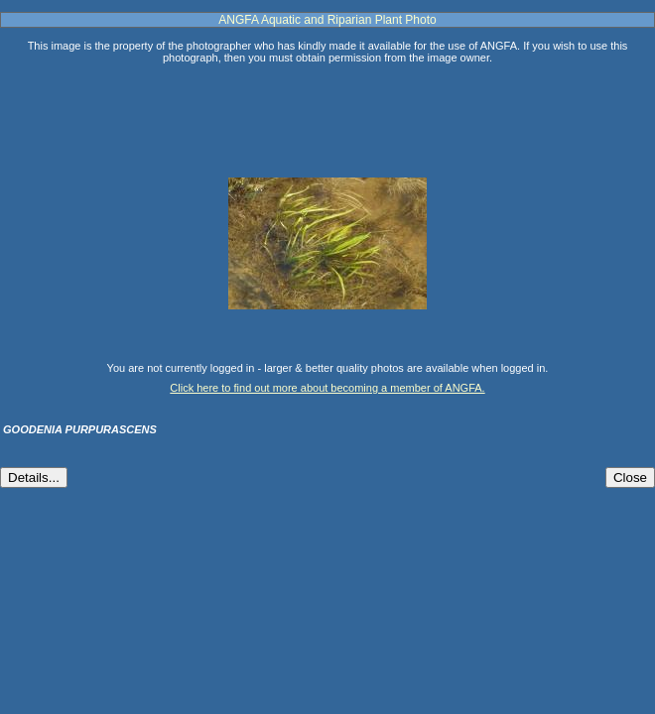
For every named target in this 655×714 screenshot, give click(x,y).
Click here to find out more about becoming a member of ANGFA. (327, 388)
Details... (34, 477)
